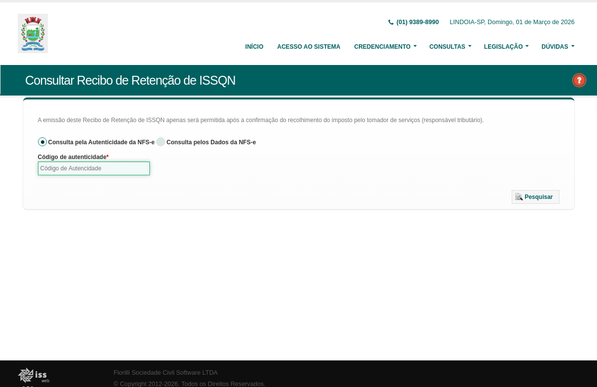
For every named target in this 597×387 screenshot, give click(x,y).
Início (255, 46)
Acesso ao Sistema (308, 46)
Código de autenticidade (72, 157)
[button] (536, 197)
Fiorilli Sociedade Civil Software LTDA (166, 372)
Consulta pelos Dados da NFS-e (211, 142)
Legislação (503, 46)
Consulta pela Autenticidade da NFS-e (101, 142)
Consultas (447, 46)
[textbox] (94, 168)
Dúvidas (554, 46)
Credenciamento (382, 46)
